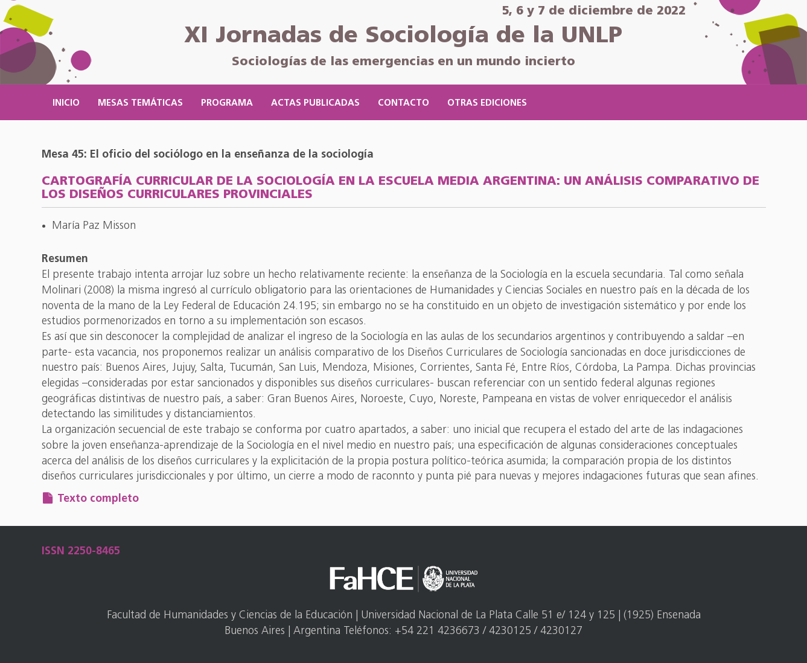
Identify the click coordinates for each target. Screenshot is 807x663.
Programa (227, 103)
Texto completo (98, 499)
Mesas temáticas (140, 103)
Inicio (66, 103)
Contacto (403, 103)
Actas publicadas (315, 103)
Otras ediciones (487, 103)
